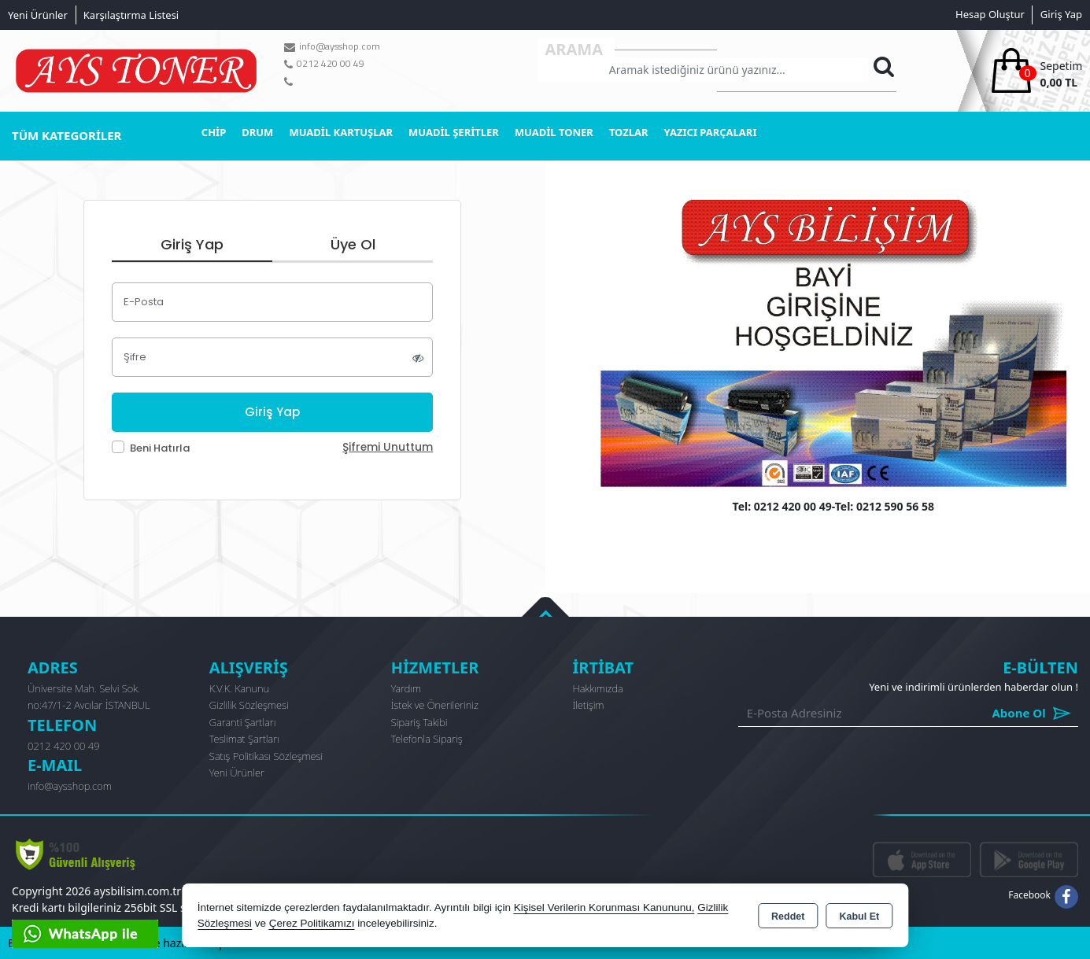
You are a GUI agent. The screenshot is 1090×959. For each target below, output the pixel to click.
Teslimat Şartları (244, 739)
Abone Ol (996, 713)
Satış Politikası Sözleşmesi (266, 756)
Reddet (787, 916)
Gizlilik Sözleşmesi (249, 705)
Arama (574, 49)
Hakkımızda (597, 688)
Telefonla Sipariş (427, 739)
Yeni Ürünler (236, 772)
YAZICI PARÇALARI (710, 132)
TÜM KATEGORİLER (66, 135)
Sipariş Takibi (419, 722)
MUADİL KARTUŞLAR (341, 132)
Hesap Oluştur (990, 14)
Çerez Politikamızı (312, 923)
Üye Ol (353, 244)
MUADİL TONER (554, 132)
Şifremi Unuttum (387, 447)
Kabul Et (859, 916)
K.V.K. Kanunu (239, 688)
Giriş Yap (1061, 14)
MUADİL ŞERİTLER (453, 132)
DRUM (257, 132)
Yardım (406, 688)
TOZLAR (628, 132)
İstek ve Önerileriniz (434, 705)
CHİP (213, 132)
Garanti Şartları (242, 722)
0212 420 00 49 (64, 746)
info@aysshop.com (70, 786)
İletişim (588, 705)
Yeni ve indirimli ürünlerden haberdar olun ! (973, 687)
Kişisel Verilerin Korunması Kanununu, (604, 907)
